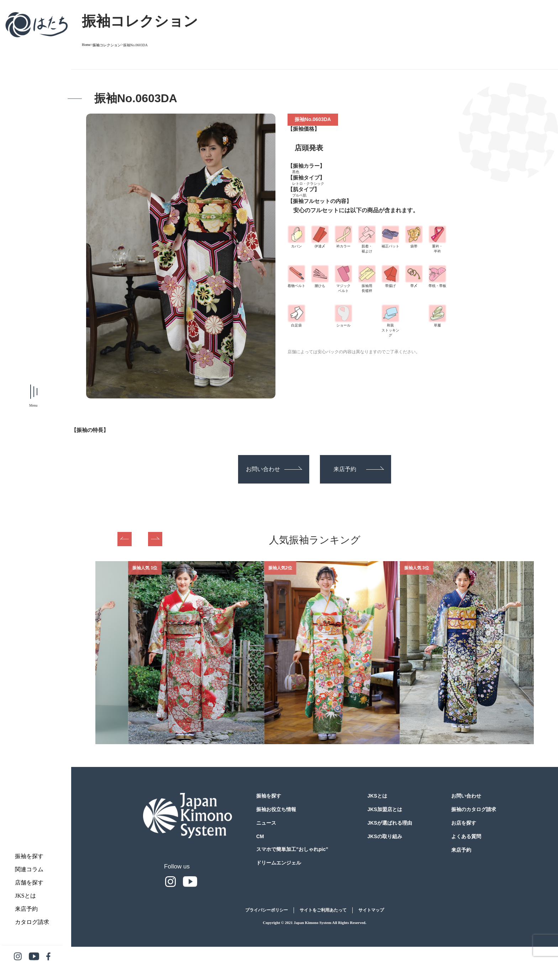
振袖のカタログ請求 (473, 809)
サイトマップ (371, 910)
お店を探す (463, 823)
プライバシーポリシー (266, 910)
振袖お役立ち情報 (276, 809)
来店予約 (26, 909)
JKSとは (25, 896)
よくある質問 (466, 836)
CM (260, 836)
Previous (124, 539)
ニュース (266, 823)
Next (155, 539)
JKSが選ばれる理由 (390, 823)
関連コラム (29, 869)
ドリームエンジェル (278, 863)
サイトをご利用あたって (323, 910)
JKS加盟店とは (385, 809)
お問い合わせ (274, 469)
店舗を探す (29, 882)
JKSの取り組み (385, 836)
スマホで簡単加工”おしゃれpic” (292, 849)
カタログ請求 (32, 922)
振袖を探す (29, 856)
